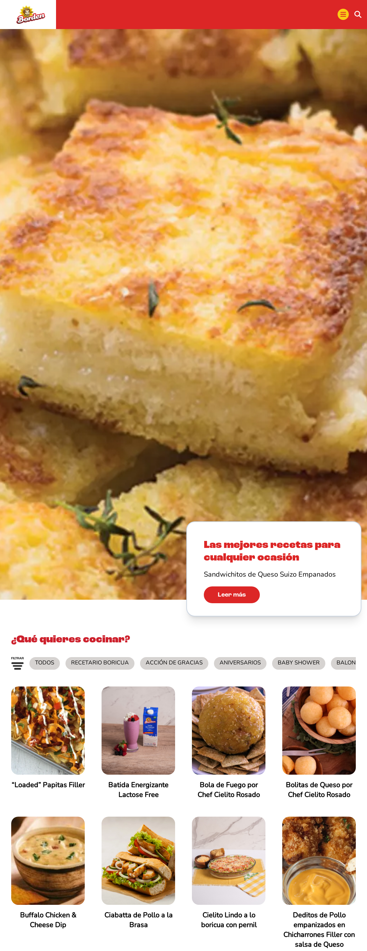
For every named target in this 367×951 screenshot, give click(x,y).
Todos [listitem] (44, 663)
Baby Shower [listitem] (299, 663)
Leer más (232, 595)
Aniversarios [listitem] (240, 663)
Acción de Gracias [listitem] (174, 663)
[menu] (343, 15)
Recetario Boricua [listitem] (100, 663)
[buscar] (357, 15)
